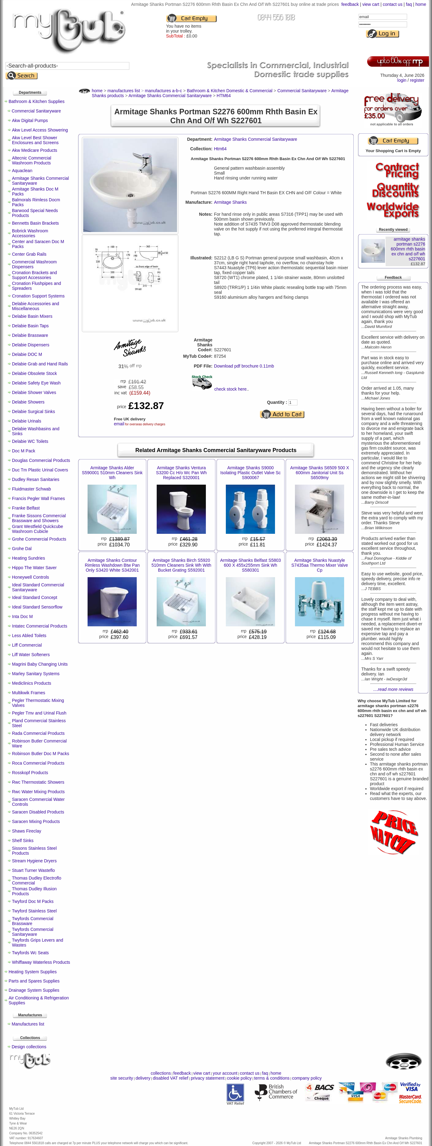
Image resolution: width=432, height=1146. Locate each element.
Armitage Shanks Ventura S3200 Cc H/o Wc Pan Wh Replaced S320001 (181, 472)
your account (225, 1073)
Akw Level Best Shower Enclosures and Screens (35, 140)
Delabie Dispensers (30, 344)
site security (121, 1078)
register (417, 80)
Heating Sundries (28, 558)
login (401, 80)
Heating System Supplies (33, 971)
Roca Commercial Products (38, 763)
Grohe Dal (22, 548)
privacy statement (208, 1078)
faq (409, 4)
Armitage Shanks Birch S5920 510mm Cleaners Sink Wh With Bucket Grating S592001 (181, 565)
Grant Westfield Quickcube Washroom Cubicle (37, 529)
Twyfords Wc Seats (30, 952)
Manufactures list (28, 1024)
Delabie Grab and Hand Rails (40, 363)
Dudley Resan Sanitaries (35, 479)
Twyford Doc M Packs (32, 901)
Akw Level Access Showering (40, 130)
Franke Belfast (26, 508)
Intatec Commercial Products (39, 626)
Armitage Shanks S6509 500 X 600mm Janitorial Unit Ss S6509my (319, 472)
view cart (370, 4)
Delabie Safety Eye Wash (36, 382)
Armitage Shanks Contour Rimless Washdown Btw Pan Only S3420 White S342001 (112, 565)
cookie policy (239, 1078)
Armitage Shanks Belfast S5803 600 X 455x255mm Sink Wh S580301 (250, 565)
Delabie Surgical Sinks (33, 411)
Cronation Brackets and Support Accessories (34, 275)
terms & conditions (271, 1078)
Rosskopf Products (30, 772)
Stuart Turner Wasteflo (33, 870)
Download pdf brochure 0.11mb (244, 366)
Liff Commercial (27, 645)
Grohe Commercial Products (39, 539)
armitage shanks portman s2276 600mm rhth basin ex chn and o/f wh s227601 (408, 249)
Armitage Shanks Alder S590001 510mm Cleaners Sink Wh (112, 472)
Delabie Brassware (30, 335)
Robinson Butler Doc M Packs (40, 753)
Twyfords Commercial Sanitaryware (32, 932)
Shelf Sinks (22, 840)
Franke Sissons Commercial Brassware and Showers (39, 518)
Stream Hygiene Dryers (34, 860)
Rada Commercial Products (38, 733)
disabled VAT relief (170, 1078)
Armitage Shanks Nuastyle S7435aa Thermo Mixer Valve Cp (319, 565)
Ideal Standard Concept (34, 597)
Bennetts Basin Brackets (35, 223)
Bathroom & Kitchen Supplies (37, 101)
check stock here (230, 389)
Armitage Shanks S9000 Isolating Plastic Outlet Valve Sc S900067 (250, 472)
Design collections (29, 1046)
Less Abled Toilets (29, 635)
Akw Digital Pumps (30, 120)
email (119, 423)
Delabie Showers (28, 402)
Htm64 (220, 148)
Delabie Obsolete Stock (34, 373)
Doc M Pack (23, 450)
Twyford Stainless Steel (34, 910)
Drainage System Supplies (34, 990)
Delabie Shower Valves (34, 392)
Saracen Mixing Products (36, 821)
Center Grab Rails (29, 254)
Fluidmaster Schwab (31, 488)
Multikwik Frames (28, 692)
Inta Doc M (22, 616)
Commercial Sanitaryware (36, 110)
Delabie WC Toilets (30, 441)
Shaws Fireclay (26, 831)
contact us (393, 4)
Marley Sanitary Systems (36, 673)
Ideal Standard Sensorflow (37, 607)
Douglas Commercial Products (41, 460)
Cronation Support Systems (38, 295)
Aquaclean (22, 170)
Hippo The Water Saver (34, 567)
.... (393, 689)
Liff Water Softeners (31, 654)
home (420, 4)
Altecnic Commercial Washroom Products (31, 160)
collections (161, 1073)
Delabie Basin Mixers (32, 316)
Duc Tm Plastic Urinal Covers (40, 469)
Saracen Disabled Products (38, 811)
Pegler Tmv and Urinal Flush (39, 713)
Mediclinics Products (31, 683)
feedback (350, 4)
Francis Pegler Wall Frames (38, 498)
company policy (307, 1078)
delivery (142, 1078)
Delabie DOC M (27, 354)
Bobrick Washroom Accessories (30, 233)
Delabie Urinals (26, 421)
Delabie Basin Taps (30, 325)
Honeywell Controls (30, 577)
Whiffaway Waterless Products (41, 962)
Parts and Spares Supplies (34, 981)
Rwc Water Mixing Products (38, 791)
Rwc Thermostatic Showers (38, 782)
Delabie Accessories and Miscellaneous (35, 306)
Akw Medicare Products (34, 150)
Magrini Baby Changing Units (40, 664)
